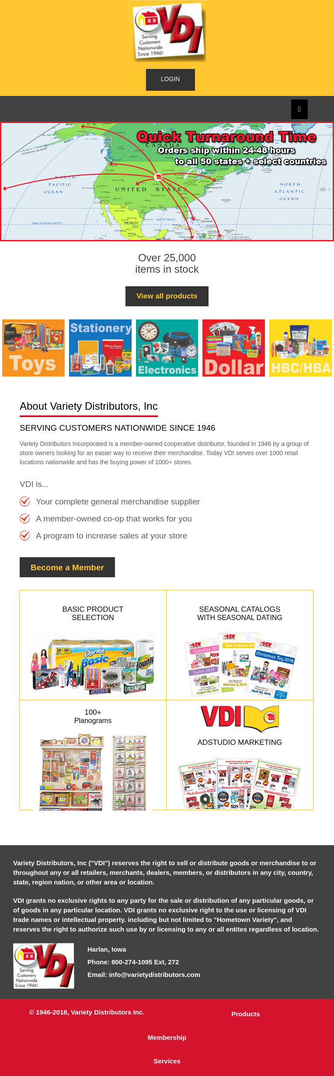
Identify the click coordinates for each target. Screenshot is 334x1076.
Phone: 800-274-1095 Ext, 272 (133, 962)
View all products (167, 296)
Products (245, 1014)
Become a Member (67, 567)
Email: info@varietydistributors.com (143, 974)
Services (167, 1061)
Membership (167, 1037)
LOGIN (170, 78)
